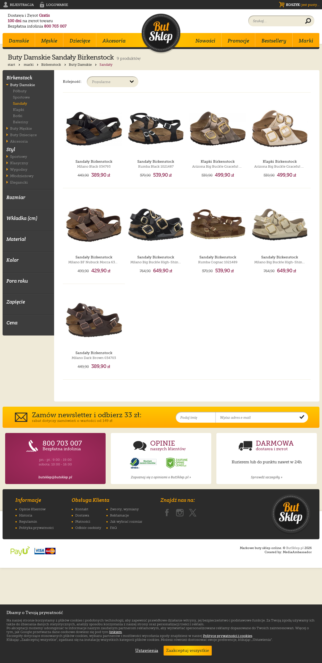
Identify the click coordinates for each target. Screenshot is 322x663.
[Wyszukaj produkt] (308, 21)
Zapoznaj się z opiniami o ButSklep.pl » (161, 572)
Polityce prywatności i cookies (227, 636)
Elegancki (19, 182)
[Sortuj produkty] (112, 81)
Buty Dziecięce (23, 135)
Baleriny (20, 122)
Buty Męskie (21, 128)
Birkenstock (54, 65)
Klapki (18, 109)
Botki (17, 116)
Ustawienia (145, 650)
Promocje (238, 40)
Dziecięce (80, 40)
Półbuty (20, 91)
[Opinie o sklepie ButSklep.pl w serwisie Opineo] (143, 558)
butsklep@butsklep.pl (55, 572)
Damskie (19, 40)
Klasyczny (19, 163)
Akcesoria (114, 40)
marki (31, 65)
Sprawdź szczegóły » (266, 572)
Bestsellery (273, 40)
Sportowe (21, 97)
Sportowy (18, 156)
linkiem (115, 632)
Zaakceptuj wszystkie (187, 650)
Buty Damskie (83, 65)
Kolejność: (72, 81)
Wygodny (18, 169)
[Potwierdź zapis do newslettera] (302, 513)
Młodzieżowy (21, 176)
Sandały (20, 103)
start (14, 65)
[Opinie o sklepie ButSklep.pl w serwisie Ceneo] (177, 558)
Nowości (205, 40)
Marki (306, 40)
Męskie (49, 40)
